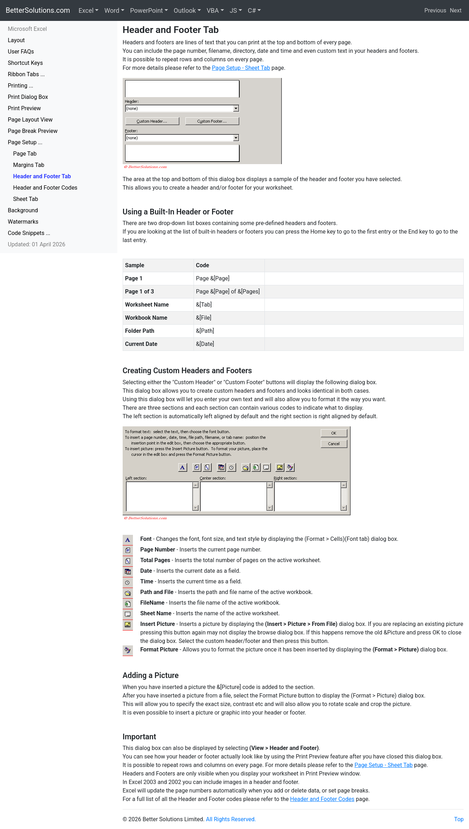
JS (233, 10)
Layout (16, 40)
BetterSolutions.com (38, 10)
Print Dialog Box (28, 97)
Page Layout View (30, 119)
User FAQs (21, 51)
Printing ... (20, 85)
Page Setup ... (25, 142)
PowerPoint (146, 10)
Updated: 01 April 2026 (36, 244)
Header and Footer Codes (45, 187)
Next (456, 10)
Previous (435, 10)
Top (459, 819)
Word (111, 10)
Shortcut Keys (25, 63)
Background (23, 210)
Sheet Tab (25, 199)
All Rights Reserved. (231, 819)
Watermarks (23, 221)
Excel (86, 10)
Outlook (185, 10)
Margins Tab (28, 165)
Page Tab (25, 153)
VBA (213, 10)
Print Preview (24, 108)
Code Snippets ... (29, 233)
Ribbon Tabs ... (26, 74)
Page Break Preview (33, 131)
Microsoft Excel (27, 29)
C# (252, 10)
